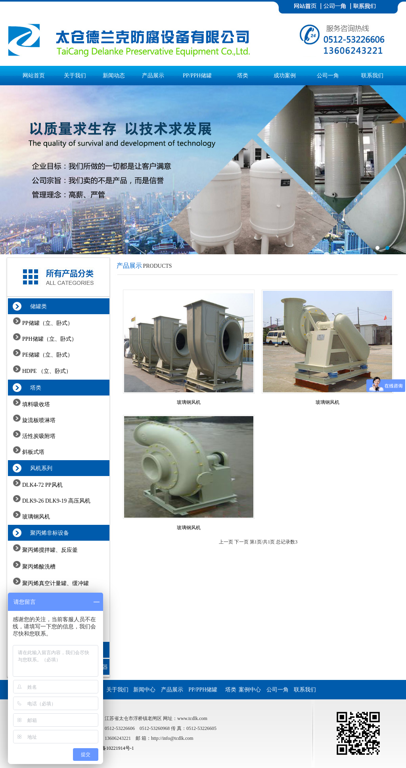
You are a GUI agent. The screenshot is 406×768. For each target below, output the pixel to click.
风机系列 (37, 468)
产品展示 (153, 76)
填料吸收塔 (35, 404)
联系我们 (372, 76)
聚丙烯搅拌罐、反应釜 (49, 550)
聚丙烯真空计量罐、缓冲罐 (55, 583)
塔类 (242, 76)
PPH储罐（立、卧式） (49, 339)
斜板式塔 (33, 452)
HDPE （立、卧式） (46, 371)
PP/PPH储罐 (197, 76)
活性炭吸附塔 (38, 436)
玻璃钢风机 (35, 517)
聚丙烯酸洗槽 (38, 567)
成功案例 (285, 76)
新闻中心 (146, 690)
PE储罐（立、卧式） (47, 355)
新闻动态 (114, 76)
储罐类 (34, 306)
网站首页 (34, 76)
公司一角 (328, 76)
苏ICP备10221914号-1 (111, 748)
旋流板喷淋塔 (38, 420)
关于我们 (75, 76)
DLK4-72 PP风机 (42, 485)
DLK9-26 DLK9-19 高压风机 (55, 501)
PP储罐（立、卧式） (47, 323)
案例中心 (252, 690)
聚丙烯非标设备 (45, 533)
